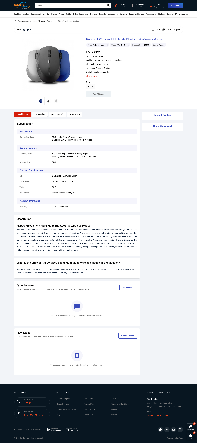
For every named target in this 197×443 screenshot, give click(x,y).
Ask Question (128, 287)
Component (36, 14)
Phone (61, 14)
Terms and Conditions (120, 404)
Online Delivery (62, 404)
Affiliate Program (63, 399)
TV (176, 14)
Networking (113, 14)
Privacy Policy (89, 404)
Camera (93, 14)
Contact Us (88, 414)
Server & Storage (136, 14)
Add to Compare (171, 29)
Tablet (68, 14)
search (108, 5)
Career (114, 409)
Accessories (151, 14)
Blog (58, 414)
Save (156, 29)
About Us (115, 399)
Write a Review (127, 336)
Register (157, 7)
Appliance (183, 14)
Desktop (17, 14)
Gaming (169, 14)
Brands (114, 414)
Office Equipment (80, 14)
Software (123, 14)
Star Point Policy (90, 409)
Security (102, 14)
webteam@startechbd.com (158, 415)
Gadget (161, 14)
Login (163, 7)
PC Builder (175, 5)
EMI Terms (88, 399)
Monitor (46, 14)
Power (54, 14)
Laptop (26, 14)
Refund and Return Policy (66, 409)
